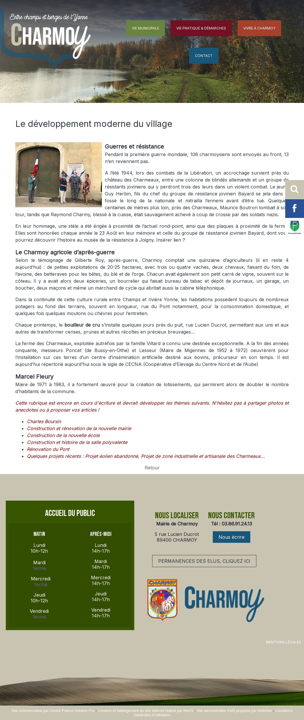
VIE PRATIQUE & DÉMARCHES (201, 28)
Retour (152, 468)
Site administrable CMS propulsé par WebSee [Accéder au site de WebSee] (234, 710)
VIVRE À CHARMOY (259, 28)
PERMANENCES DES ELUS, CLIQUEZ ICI (204, 561)
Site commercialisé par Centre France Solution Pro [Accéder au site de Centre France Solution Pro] (52, 710)
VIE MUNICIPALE (145, 28)
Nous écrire (232, 537)
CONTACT (204, 55)
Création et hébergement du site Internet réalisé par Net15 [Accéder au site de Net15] (145, 710)
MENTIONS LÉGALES (283, 642)
